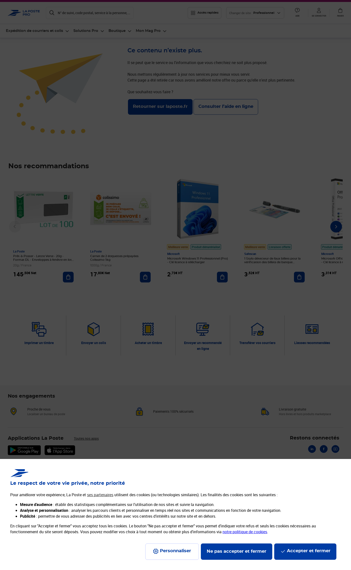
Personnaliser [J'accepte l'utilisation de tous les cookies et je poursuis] (175, 551)
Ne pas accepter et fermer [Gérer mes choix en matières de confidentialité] (236, 551)
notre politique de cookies (245, 531)
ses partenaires (100, 494)
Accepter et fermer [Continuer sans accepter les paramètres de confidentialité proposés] (309, 551)
